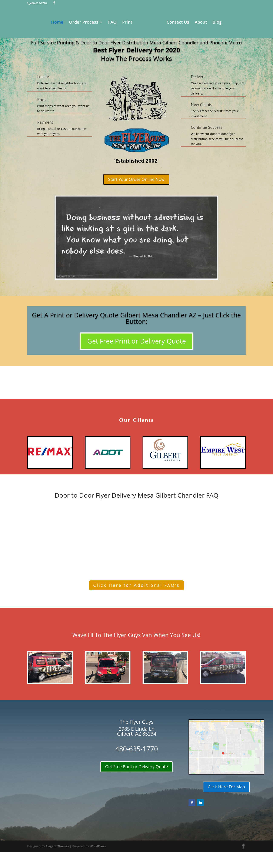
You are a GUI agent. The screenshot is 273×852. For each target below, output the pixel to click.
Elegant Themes (57, 846)
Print (114, 23)
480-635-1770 (38, 3)
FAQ (99, 23)
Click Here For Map (226, 787)
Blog (229, 23)
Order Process (71, 23)
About (213, 23)
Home (44, 23)
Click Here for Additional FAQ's (136, 585)
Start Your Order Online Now (136, 179)
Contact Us (190, 23)
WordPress (98, 846)
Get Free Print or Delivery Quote (136, 341)
